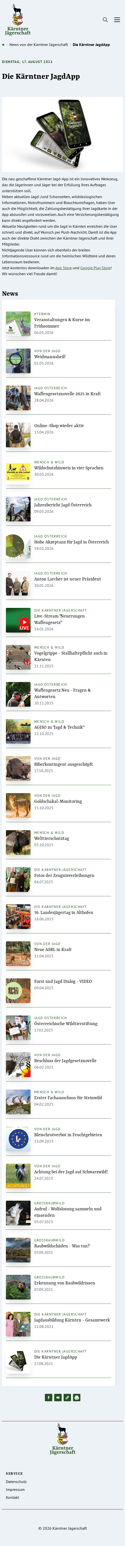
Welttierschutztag (51, 838)
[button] (67, 1397)
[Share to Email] (58, 1397)
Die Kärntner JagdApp (55, 1357)
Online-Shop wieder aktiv (59, 425)
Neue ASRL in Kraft (53, 949)
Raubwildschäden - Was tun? (62, 1246)
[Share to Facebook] (48, 1397)
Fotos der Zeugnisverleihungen (64, 875)
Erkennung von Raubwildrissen (64, 1283)
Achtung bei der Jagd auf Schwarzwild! (71, 1172)
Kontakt (12, 1497)
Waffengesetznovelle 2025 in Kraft (67, 394)
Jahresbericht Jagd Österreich (62, 505)
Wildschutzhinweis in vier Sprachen (69, 468)
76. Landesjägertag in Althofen (63, 912)
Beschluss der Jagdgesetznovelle (65, 1060)
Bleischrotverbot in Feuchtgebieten (68, 1135)
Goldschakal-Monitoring (58, 801)
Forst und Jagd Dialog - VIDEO (63, 981)
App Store (63, 267)
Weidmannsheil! (50, 356)
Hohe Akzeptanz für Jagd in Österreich (71, 542)
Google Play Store (95, 267)
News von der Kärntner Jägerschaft (38, 44)
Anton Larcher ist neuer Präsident (67, 579)
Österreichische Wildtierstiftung (65, 1023)
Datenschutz (16, 1481)
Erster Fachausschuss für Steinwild (68, 1097)
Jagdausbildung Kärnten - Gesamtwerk (72, 1320)
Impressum (15, 1489)
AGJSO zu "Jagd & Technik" (59, 727)
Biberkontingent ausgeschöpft (63, 764)
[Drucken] (76, 1397)
